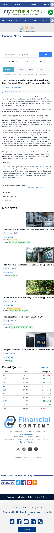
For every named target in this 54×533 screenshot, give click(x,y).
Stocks (20, 70)
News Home (7, 20)
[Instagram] (36, 449)
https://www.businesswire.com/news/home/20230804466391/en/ (22, 188)
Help (30, 497)
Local (17, 20)
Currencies (22, 75)
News (5, 4)
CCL (10, 327)
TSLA (28, 242)
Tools (41, 70)
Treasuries (42, 75)
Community (32, 4)
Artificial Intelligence (15, 239)
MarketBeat (9, 237)
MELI (30, 327)
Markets (8, 70)
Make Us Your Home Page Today (16, 475)
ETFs (31, 70)
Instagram (9, 177)
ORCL (5, 405)
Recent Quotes (9, 61)
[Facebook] (24, 449)
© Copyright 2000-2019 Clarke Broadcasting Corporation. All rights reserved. (27, 513)
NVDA (17, 242)
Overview (8, 75)
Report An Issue (41, 497)
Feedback (27, 529)
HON (13, 242)
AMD (4, 382)
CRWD (14, 311)
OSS (24, 242)
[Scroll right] (52, 4)
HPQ (26, 327)
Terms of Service (19, 507)
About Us (10, 497)
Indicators (43, 61)
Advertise (21, 497)
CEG (10, 311)
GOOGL (11, 275)
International (32, 75)
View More (45, 367)
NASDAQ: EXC (38, 167)
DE (10, 242)
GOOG (5, 390)
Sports (18, 4)
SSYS (26, 311)
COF (14, 327)
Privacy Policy (41, 439)
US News (34, 20)
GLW (18, 311)
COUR (17, 327)
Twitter (4, 177)
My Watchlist (27, 61)
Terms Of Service (27, 442)
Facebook (45, 175)
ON (21, 242)
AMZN (5, 375)
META (16, 275)
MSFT (4, 397)
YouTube (17, 177)
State (25, 20)
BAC (4, 386)
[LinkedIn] (30, 449)
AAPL (4, 379)
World (44, 20)
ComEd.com (18, 175)
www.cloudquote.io (27, 434)
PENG (10, 360)
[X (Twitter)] (18, 449)
